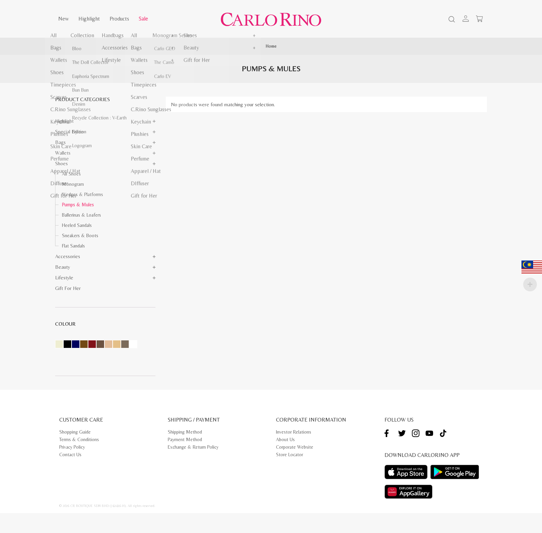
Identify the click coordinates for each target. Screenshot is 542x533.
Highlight (89, 18)
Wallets (63, 153)
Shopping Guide (75, 432)
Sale (143, 18)
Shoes (61, 163)
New (63, 18)
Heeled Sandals (77, 225)
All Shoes (71, 174)
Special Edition (70, 131)
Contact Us (70, 454)
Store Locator (289, 454)
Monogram (73, 184)
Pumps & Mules (78, 204)
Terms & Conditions (79, 439)
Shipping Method (185, 432)
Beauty (62, 267)
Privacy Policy (72, 447)
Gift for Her (68, 288)
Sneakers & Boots (80, 235)
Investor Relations (293, 432)
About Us (285, 439)
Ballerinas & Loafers (81, 215)
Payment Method (185, 439)
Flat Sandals (73, 246)
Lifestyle (64, 277)
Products (119, 18)
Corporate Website (294, 447)
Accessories (67, 256)
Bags (60, 142)
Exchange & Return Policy (193, 447)
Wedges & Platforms (82, 194)
